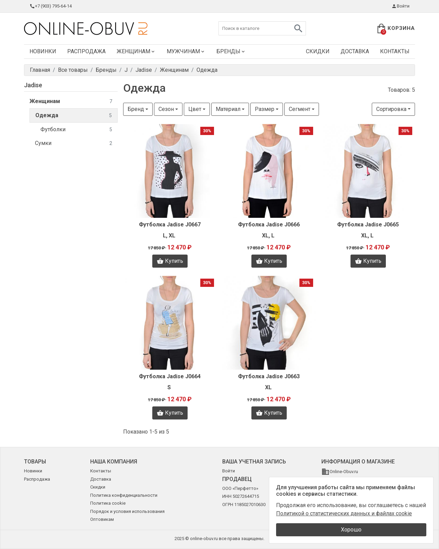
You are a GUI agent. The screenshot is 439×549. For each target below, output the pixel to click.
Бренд (136, 109)
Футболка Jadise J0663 (269, 376)
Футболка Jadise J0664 (170, 376)
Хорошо (351, 529)
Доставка (355, 51)
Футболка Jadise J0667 (170, 224)
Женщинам (136, 51)
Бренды (231, 51)
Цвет (194, 109)
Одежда (73, 115)
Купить (170, 261)
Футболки (76, 129)
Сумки (73, 143)
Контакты (395, 51)
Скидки (318, 51)
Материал (228, 109)
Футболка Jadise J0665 (368, 224)
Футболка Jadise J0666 (269, 224)
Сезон (166, 109)
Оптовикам (102, 519)
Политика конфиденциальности (123, 495)
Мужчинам (186, 51)
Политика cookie (108, 503)
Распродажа (86, 51)
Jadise (33, 85)
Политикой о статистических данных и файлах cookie (344, 513)
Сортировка (391, 109)
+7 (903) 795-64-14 (50, 6)
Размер (264, 109)
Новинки (42, 51)
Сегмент (299, 109)
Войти (400, 6)
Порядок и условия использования (127, 511)
